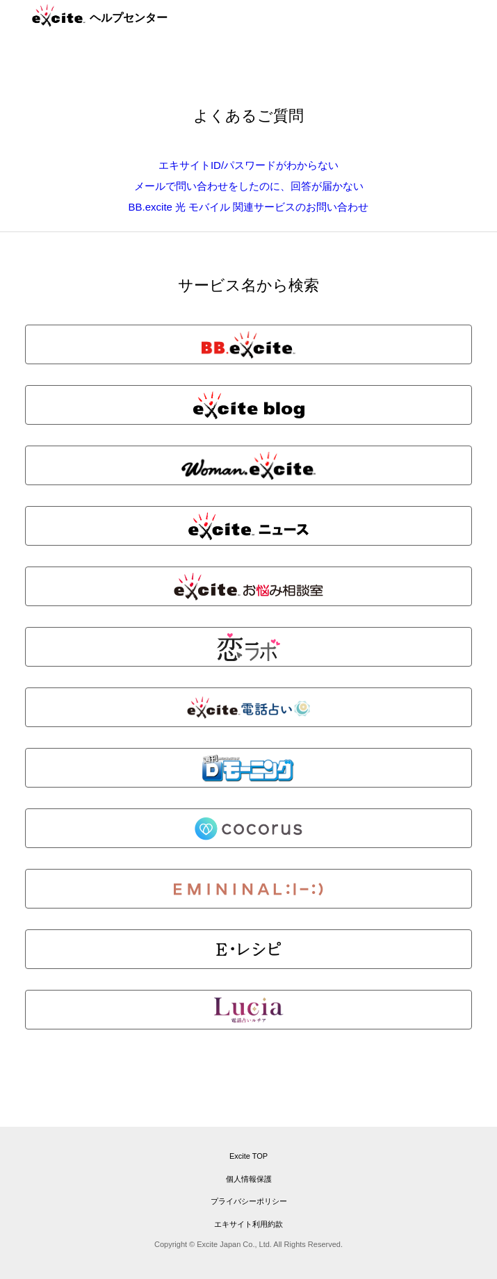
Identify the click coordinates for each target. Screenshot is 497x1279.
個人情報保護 (249, 1179)
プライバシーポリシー (249, 1201)
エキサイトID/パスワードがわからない (248, 165)
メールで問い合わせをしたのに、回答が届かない (249, 186)
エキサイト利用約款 (248, 1224)
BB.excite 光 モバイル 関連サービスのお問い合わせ (249, 207)
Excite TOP (248, 1156)
